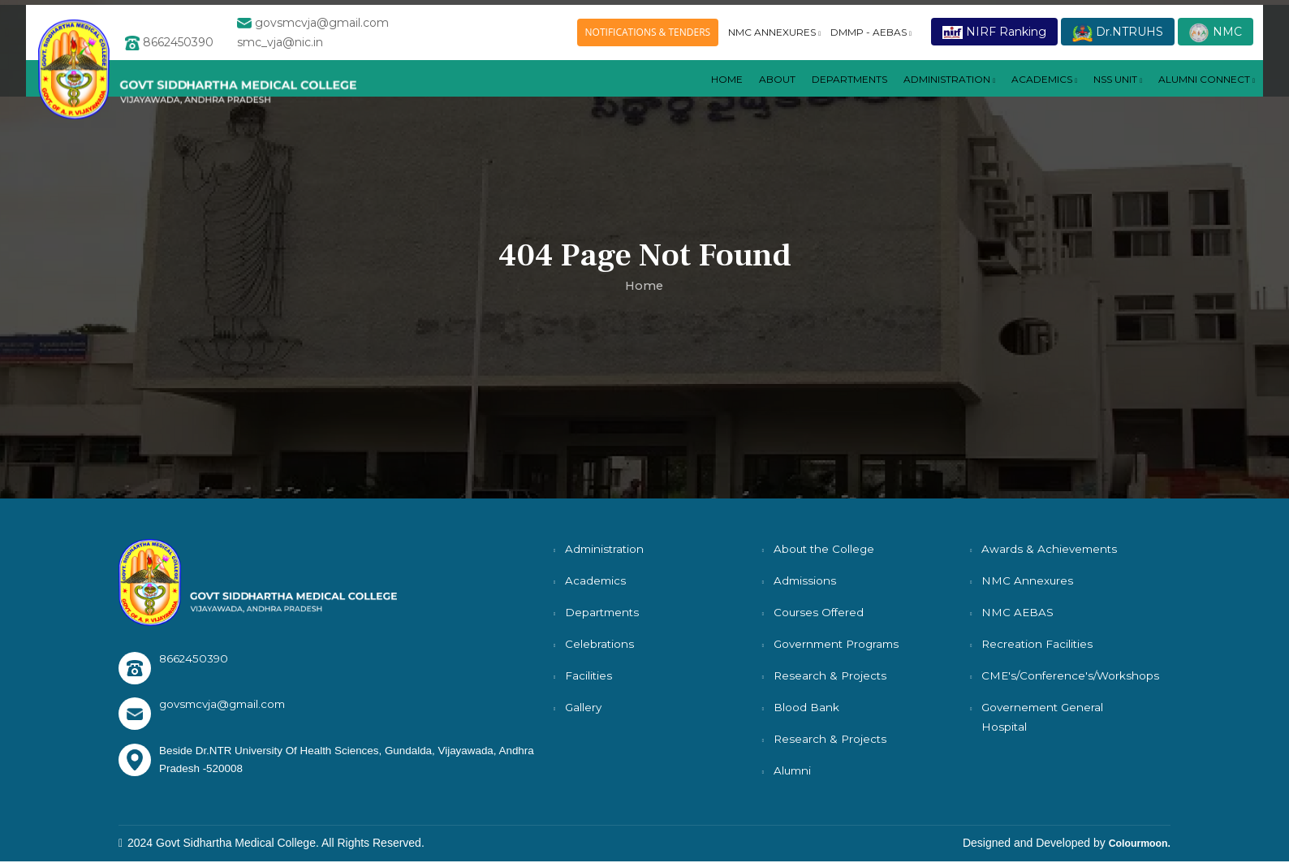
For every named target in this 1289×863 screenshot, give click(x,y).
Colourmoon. (1135, 844)
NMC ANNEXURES (774, 35)
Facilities (589, 675)
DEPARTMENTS (793, 94)
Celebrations (600, 643)
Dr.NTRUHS (1117, 36)
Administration (909, 94)
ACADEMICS (1016, 94)
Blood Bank (806, 707)
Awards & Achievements (1050, 549)
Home (657, 94)
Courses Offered (820, 612)
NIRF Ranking (994, 35)
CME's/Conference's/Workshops (1072, 675)
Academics (596, 580)
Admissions (806, 580)
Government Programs (840, 643)
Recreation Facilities (1038, 643)
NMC (1215, 36)
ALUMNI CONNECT (1200, 94)
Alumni (793, 770)
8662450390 (194, 658)
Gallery (584, 707)
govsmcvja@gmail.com (226, 704)
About (712, 94)
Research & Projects (831, 675)
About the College (825, 549)
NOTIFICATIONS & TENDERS (648, 35)
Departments (603, 612)
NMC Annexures (1027, 580)
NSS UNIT (1099, 94)
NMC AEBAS (1017, 612)
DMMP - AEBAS (871, 35)
